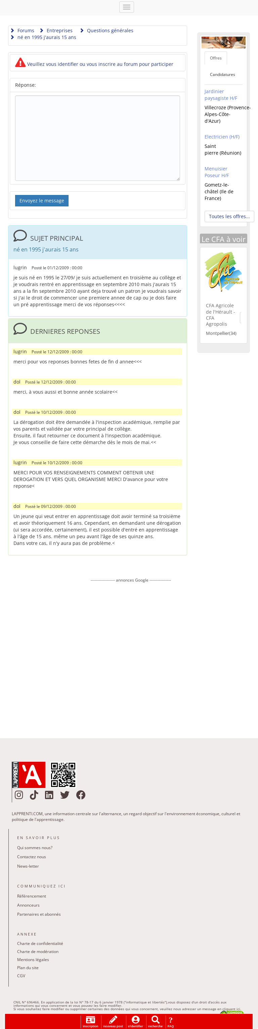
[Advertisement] (131, 655)
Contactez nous (31, 857)
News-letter (28, 866)
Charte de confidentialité (40, 943)
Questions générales (106, 30)
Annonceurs (28, 905)
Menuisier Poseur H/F (217, 172)
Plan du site (28, 968)
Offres (216, 58)
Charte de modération (37, 951)
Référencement (31, 896)
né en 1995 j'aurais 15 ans (43, 37)
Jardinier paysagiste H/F (221, 94)
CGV (21, 976)
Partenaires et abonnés (39, 914)
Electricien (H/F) (222, 136)
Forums (22, 30)
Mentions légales (33, 959)
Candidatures (222, 74)
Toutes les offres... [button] (229, 216)
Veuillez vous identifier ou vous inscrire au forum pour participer (94, 64)
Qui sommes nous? (34, 847)
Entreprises (56, 30)
